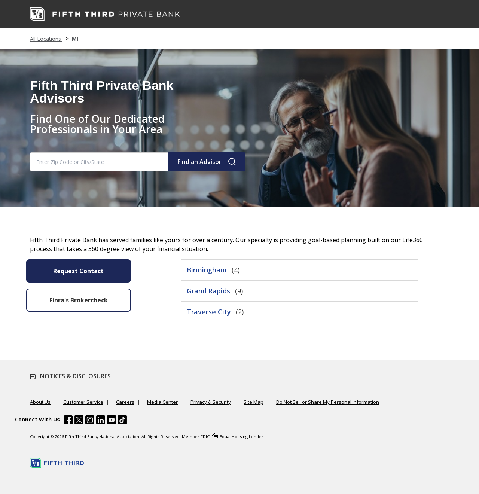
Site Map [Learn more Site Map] (253, 402)
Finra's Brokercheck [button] (78, 300)
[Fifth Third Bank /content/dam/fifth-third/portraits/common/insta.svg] (89, 421)
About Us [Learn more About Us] (40, 402)
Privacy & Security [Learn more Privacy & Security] (210, 402)
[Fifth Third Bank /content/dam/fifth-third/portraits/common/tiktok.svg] (122, 421)
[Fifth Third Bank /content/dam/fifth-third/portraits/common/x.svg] (78, 421)
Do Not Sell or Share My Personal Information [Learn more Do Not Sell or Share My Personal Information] (327, 402)
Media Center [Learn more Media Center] (162, 402)
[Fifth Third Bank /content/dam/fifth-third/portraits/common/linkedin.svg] (100, 421)
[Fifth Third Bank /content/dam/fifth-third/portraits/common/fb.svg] (68, 421)
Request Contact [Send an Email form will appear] (78, 271)
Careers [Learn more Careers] (125, 402)
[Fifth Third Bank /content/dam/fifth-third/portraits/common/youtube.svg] (111, 421)
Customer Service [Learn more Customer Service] (83, 402)
